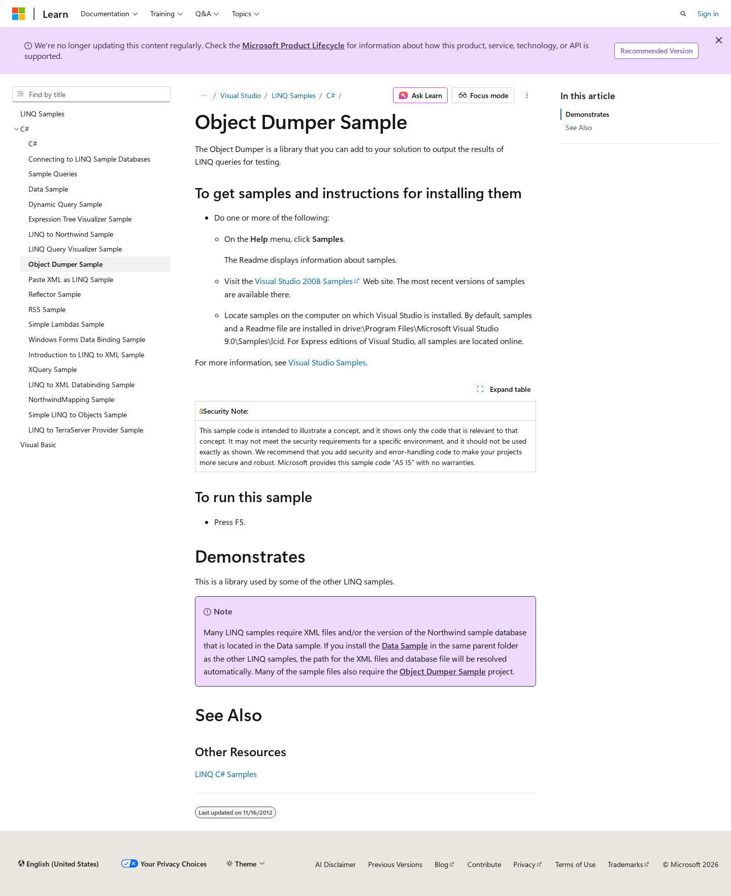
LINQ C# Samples (226, 773)
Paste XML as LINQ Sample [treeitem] (70, 279)
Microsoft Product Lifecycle (293, 45)
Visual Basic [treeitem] (38, 444)
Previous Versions (395, 864)
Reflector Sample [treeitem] (54, 294)
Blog (441, 864)
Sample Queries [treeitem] (52, 173)
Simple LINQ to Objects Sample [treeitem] (77, 414)
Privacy (524, 864)
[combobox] (91, 94)
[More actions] (527, 95)
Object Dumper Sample (443, 671)
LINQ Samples (294, 95)
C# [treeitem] (32, 143)
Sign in (708, 13)
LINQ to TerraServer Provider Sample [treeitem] (85, 430)
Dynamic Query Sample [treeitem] (65, 204)
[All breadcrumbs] (204, 95)
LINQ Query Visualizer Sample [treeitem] (75, 249)
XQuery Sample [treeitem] (52, 369)
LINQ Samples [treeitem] (42, 113)
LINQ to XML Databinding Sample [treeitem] (81, 384)
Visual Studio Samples (327, 362)
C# (330, 95)
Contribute (484, 864)
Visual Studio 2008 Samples (304, 280)
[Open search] (683, 14)
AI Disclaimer (335, 864)
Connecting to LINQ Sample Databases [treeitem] (89, 159)
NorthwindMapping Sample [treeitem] (71, 399)
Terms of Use (575, 864)
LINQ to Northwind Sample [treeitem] (70, 234)
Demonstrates (587, 114)
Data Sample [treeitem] (48, 189)
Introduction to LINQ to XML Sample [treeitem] (86, 354)
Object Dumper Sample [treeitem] (65, 264)
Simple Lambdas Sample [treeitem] (66, 324)
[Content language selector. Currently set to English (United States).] (58, 864)
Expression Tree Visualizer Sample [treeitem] (79, 219)
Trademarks (625, 864)
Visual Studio (240, 95)
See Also (579, 127)
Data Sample (405, 645)
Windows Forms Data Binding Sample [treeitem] (86, 339)
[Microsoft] (18, 13)
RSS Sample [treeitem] (46, 309)
